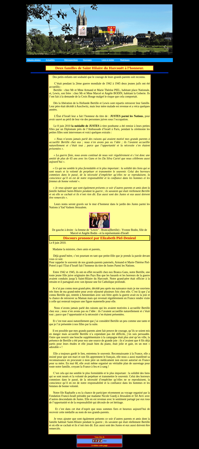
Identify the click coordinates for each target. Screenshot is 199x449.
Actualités (50, 60)
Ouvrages (87, 60)
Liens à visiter (108, 60)
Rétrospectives (71, 60)
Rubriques (125, 60)
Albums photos (34, 60)
